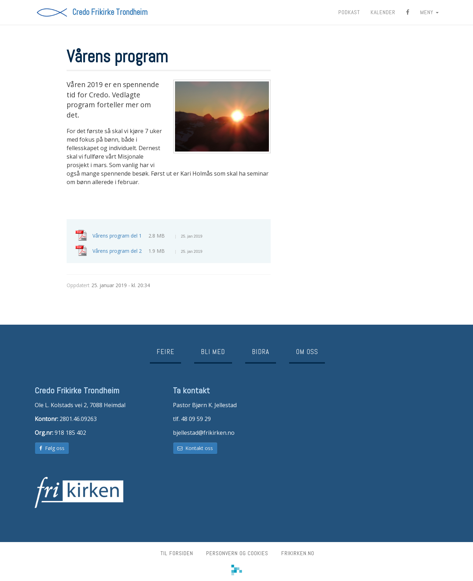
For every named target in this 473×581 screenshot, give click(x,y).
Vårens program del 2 (147, 250)
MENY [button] (429, 12)
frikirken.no (297, 553)
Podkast (349, 12)
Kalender (383, 12)
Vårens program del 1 (147, 235)
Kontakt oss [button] (195, 448)
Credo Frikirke (109, 12)
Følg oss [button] (51, 448)
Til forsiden (177, 553)
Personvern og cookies (237, 553)
